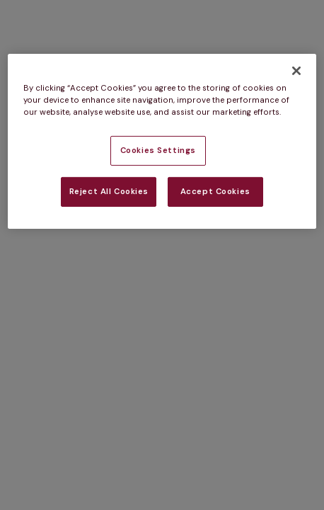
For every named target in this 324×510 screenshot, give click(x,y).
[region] (162, 141)
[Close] (296, 70)
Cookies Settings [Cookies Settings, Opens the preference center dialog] (158, 150)
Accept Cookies (215, 191)
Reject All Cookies (109, 191)
